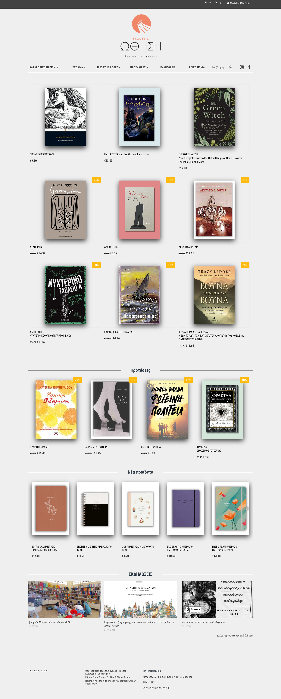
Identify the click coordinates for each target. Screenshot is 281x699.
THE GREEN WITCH (188, 154)
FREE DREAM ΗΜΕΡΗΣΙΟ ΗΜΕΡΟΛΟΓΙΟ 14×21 (225, 548)
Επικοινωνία (197, 67)
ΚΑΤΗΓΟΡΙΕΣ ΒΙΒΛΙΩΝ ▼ (44, 67)
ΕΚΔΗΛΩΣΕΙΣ (167, 67)
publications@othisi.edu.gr (156, 687)
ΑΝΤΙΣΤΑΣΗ (36, 332)
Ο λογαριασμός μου (38, 670)
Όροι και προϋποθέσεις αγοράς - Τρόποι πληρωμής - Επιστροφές (105, 672)
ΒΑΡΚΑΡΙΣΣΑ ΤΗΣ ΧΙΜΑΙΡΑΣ (119, 332)
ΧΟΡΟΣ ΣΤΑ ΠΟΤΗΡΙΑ (96, 446)
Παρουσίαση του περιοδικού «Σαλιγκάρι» (203, 622)
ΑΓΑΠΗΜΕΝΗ (36, 246)
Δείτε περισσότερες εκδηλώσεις (235, 635)
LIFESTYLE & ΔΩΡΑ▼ (108, 67)
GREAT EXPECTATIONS (42, 154)
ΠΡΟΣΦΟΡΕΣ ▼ (139, 67)
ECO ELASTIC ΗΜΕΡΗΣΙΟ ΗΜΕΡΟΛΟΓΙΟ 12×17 (180, 548)
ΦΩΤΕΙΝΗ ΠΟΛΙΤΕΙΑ (151, 446)
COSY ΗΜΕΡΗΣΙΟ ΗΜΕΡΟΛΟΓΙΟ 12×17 (138, 548)
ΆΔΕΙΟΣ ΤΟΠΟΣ (112, 246)
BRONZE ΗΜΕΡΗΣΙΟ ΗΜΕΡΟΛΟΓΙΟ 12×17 (94, 548)
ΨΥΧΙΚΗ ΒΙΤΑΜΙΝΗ (39, 446)
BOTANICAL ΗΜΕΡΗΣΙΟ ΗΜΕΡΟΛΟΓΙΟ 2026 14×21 (45, 548)
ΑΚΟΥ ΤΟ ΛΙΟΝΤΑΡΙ (188, 246)
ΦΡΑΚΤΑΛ (202, 446)
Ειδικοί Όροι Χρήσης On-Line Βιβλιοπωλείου (107, 677)
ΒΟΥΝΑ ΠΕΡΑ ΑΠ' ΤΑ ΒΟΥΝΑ (193, 332)
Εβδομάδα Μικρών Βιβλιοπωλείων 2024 (49, 622)
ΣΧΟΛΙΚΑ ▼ (79, 67)
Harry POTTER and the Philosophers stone (126, 154)
